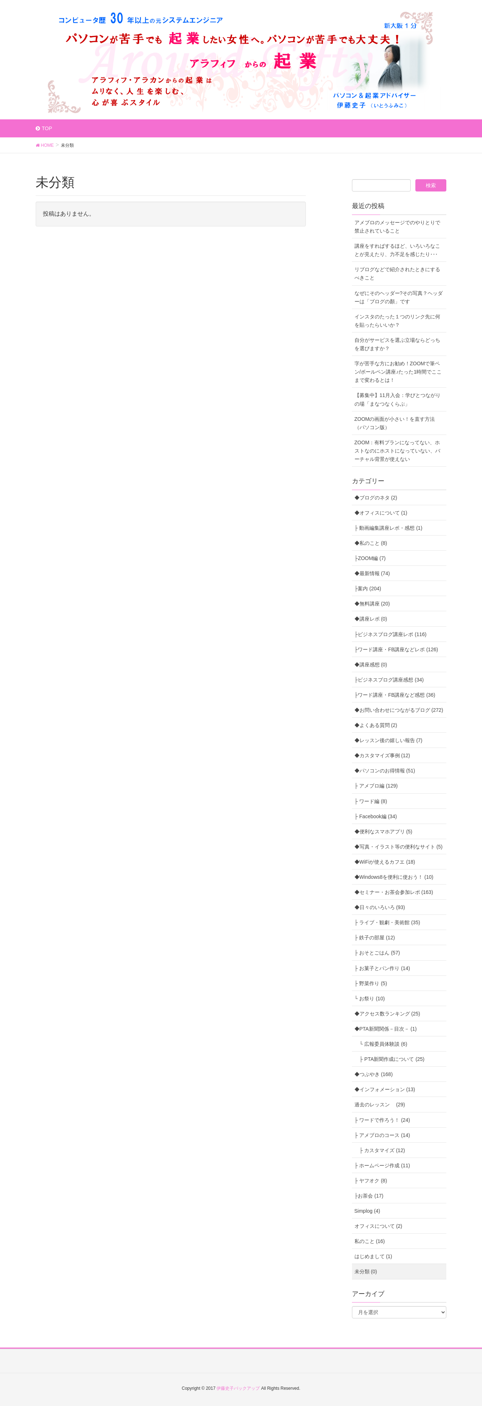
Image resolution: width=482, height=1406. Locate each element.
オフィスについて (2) (378, 1226)
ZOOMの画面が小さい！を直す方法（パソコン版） (394, 423)
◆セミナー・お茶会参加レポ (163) (393, 892)
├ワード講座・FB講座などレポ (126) (396, 649)
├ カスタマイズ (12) (379, 1150)
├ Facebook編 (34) (375, 816)
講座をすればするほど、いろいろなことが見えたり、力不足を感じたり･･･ (397, 250)
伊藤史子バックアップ (238, 1388)
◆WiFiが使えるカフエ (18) (384, 862)
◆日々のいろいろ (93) (379, 907)
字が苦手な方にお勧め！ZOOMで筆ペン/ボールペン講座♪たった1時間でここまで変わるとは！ (398, 372)
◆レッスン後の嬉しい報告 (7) (388, 740)
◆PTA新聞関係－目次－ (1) (385, 1029)
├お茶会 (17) (369, 1196)
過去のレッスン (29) (379, 1104)
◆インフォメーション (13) (384, 1089)
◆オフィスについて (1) (380, 513)
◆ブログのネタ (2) (375, 498)
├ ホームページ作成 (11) (382, 1165)
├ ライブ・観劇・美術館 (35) (387, 922)
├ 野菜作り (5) (370, 983)
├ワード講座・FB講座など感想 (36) (395, 695)
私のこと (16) (369, 1241)
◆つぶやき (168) (373, 1074)
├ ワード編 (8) (370, 801)
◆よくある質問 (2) (375, 725)
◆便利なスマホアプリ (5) (383, 831)
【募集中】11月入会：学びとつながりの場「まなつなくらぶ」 (397, 399)
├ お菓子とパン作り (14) (382, 968)
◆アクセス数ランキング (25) (387, 1014)
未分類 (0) (365, 1271)
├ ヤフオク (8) (370, 1181)
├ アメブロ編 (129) (376, 786)
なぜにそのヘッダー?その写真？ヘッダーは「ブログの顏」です (398, 297)
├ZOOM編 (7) (370, 558)
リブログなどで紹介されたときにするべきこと (397, 273)
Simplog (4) (367, 1211)
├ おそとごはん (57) (377, 953)
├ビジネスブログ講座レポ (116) (390, 634)
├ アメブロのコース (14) (382, 1135)
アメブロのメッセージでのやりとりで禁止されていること (397, 227)
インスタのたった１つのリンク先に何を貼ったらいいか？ (397, 321)
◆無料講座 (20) (372, 604)
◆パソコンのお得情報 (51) (384, 770)
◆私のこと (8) (370, 543)
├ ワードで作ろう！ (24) (382, 1120)
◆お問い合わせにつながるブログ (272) (398, 710)
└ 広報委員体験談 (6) (380, 1044)
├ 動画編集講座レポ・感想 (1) (388, 528)
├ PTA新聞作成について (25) (389, 1059)
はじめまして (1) (373, 1256)
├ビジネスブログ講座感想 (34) (389, 680)
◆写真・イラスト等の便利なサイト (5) (398, 847)
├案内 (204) (367, 588)
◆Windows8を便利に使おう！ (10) (393, 877)
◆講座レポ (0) (370, 619)
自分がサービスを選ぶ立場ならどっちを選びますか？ (397, 344)
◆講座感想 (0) (370, 664)
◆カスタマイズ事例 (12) (382, 755)
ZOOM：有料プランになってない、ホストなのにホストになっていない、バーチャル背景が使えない (397, 451)
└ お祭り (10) (369, 998)
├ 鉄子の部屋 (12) (374, 937)
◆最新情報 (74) (372, 573)
